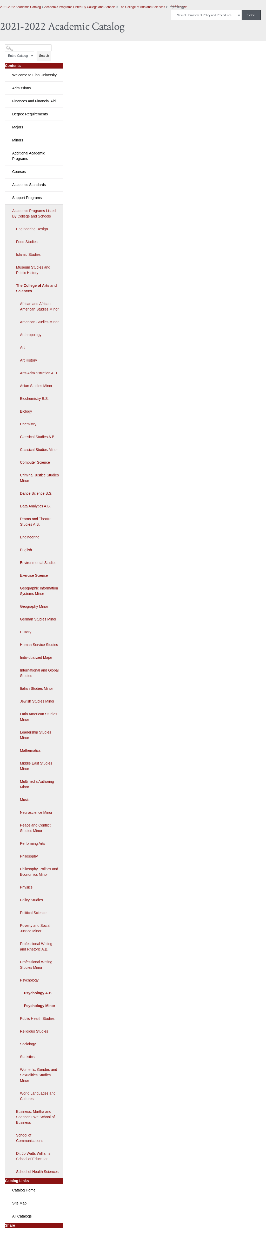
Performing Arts (32, 843)
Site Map (19, 1203)
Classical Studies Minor (39, 450)
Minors (17, 140)
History (25, 632)
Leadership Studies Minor (35, 735)
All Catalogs (22, 1216)
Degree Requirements (30, 114)
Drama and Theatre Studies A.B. (35, 521)
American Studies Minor (39, 322)
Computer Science (35, 462)
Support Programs (27, 198)
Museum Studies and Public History (33, 270)
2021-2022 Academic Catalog (20, 7)
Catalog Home (24, 1190)
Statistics (27, 1057)
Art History (28, 360)
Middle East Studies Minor (36, 766)
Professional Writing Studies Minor (36, 965)
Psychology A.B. (38, 993)
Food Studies (27, 242)
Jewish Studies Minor (37, 701)
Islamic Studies (28, 254)
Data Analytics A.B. (35, 506)
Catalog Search (14, 46)
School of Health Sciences (37, 1172)
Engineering (29, 537)
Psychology (29, 980)
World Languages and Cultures (38, 1096)
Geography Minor (34, 606)
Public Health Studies (37, 1018)
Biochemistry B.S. (34, 398)
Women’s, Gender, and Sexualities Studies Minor (38, 1075)
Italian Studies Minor (36, 688)
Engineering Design (32, 229)
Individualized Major (36, 657)
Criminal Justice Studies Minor (39, 478)
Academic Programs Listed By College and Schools (79, 7)
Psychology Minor (39, 1006)
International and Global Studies (39, 673)
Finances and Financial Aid (34, 101)
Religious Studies (34, 1031)
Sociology (28, 1044)
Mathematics (30, 750)
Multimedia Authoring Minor (37, 784)
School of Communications (29, 1138)
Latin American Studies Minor (38, 717)
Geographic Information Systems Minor (39, 591)
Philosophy (29, 856)
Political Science (33, 913)
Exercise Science (34, 575)
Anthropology (31, 335)
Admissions (21, 88)
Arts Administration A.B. (39, 373)
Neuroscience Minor (36, 812)
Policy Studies (31, 900)
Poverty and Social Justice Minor (35, 928)
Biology (26, 411)
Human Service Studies (39, 645)
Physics (26, 887)
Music (25, 800)
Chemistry (28, 424)
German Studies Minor (38, 619)
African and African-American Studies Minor (39, 306)
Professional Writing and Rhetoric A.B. (36, 946)
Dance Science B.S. (36, 493)
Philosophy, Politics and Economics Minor (39, 872)
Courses (19, 172)
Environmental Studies (38, 563)
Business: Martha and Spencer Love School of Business (35, 1117)
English (26, 550)
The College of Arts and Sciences (142, 7)
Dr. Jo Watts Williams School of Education (33, 1156)
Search (44, 56)
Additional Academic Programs (28, 156)
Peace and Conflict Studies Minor (35, 828)
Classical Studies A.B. (37, 437)
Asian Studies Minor (36, 386)
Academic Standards (29, 185)
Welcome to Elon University (34, 75)
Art (22, 347)
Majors (17, 127)
